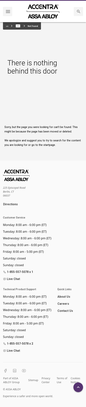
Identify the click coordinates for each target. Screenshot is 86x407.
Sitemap (33, 380)
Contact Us (65, 311)
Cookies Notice (75, 380)
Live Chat (11, 279)
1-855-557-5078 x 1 (18, 272)
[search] (79, 11)
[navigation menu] (8, 11)
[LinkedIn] (14, 370)
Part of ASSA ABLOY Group (11, 380)
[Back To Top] (78, 387)
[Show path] (18, 25)
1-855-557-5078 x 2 (18, 343)
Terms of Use (62, 380)
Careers (63, 303)
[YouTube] (24, 370)
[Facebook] (5, 370)
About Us (63, 296)
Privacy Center (46, 380)
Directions (10, 204)
